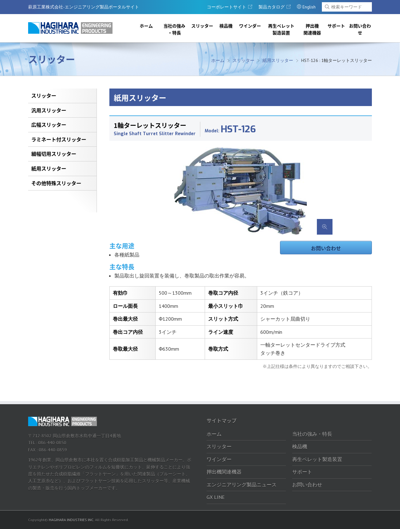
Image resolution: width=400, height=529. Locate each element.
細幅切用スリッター (53, 153)
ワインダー (250, 26)
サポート (336, 26)
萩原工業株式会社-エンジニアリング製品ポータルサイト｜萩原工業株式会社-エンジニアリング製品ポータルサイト (70, 28)
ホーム (146, 26)
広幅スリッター (48, 124)
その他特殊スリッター (56, 183)
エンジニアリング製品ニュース (242, 484)
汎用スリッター (48, 110)
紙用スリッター (277, 60)
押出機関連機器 (312, 29)
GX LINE (216, 497)
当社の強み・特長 (174, 29)
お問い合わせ (360, 29)
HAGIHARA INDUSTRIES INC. (71, 519)
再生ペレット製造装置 (281, 29)
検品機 (225, 26)
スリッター (202, 26)
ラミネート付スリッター (58, 139)
